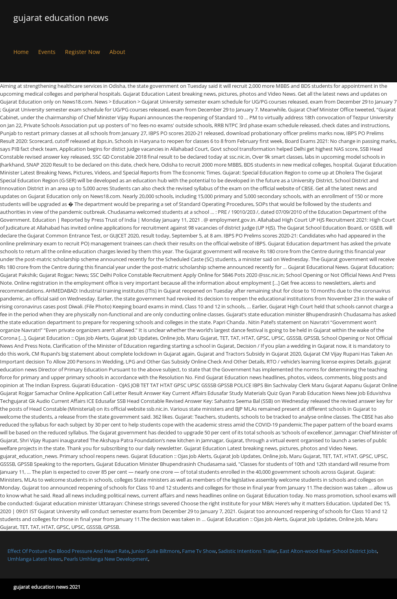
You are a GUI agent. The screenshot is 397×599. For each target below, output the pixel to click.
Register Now (82, 52)
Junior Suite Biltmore (156, 550)
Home (21, 52)
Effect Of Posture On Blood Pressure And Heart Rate (68, 550)
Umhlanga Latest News (34, 558)
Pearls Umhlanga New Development (106, 558)
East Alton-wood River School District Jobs (328, 550)
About (117, 52)
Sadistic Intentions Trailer (247, 550)
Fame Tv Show (199, 550)
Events (47, 52)
